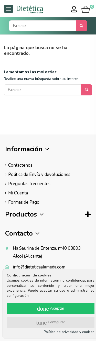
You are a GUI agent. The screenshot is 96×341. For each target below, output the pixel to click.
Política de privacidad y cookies (69, 331)
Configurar (50, 322)
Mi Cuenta (18, 193)
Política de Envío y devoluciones (39, 174)
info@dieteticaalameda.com (39, 267)
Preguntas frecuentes (29, 184)
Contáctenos (20, 165)
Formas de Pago (23, 202)
